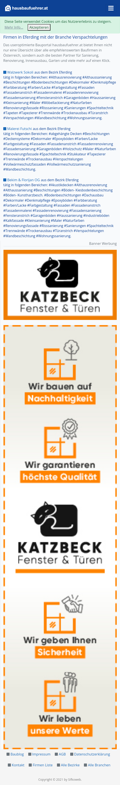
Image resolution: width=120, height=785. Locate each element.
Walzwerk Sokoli (18, 72)
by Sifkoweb (72, 779)
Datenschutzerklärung (92, 754)
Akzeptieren (39, 27)
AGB (62, 754)
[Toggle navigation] (111, 8)
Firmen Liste (43, 765)
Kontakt (18, 765)
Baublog (17, 754)
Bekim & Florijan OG (21, 180)
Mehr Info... (14, 27)
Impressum (41, 754)
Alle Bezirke (70, 765)
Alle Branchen (99, 765)
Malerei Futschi (17, 128)
